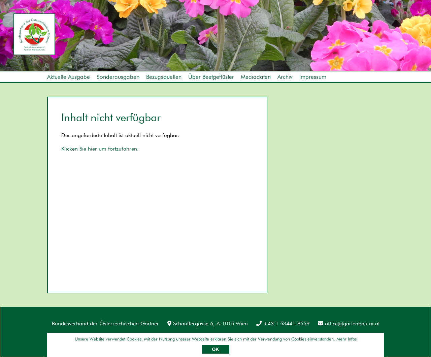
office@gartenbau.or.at (348, 323)
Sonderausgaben (118, 76)
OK (215, 349)
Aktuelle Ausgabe (68, 76)
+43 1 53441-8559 (282, 323)
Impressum (312, 76)
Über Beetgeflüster (211, 76)
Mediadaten (256, 76)
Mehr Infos (346, 339)
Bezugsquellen (163, 76)
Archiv (285, 76)
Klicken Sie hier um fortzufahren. (100, 148)
